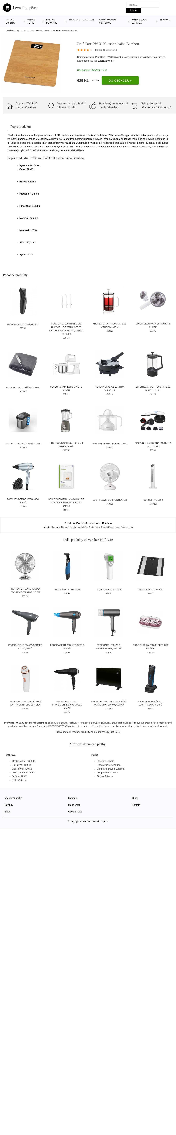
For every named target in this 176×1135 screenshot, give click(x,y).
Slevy (7, 811)
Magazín (72, 798)
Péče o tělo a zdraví (110, 527)
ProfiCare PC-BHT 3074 (67, 589)
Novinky (8, 805)
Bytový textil (31, 21)
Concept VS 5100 (153, 500)
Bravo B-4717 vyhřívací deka (23, 387)
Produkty (15, 31)
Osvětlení (88, 20)
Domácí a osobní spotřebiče (107, 21)
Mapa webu (74, 805)
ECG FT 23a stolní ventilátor (109, 500)
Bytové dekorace (51, 21)
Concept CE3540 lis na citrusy (110, 443)
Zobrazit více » (106, 61)
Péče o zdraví (127, 527)
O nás (135, 798)
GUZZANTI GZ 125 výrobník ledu (23, 443)
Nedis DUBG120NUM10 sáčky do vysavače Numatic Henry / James (66, 502)
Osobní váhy (94, 527)
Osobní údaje (75, 811)
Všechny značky (13, 798)
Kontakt (136, 805)
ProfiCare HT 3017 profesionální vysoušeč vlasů (67, 704)
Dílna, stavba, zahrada (139, 21)
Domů (8, 31)
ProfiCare (157, 57)
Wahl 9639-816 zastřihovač (23, 324)
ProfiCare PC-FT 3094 (109, 589)
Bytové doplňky (10, 21)
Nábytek (73, 20)
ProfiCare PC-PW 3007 (151, 589)
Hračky (164, 20)
